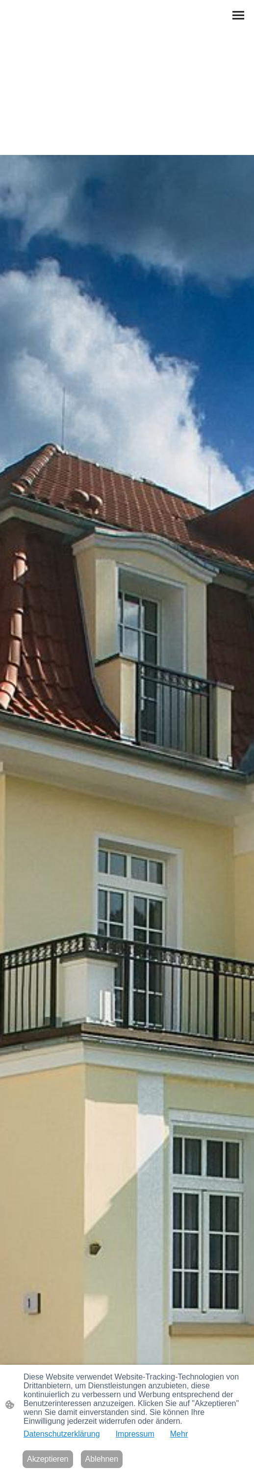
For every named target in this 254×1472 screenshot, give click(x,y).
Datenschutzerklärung (62, 1434)
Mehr (179, 1434)
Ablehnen (102, 1459)
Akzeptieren (48, 1459)
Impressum (135, 1434)
